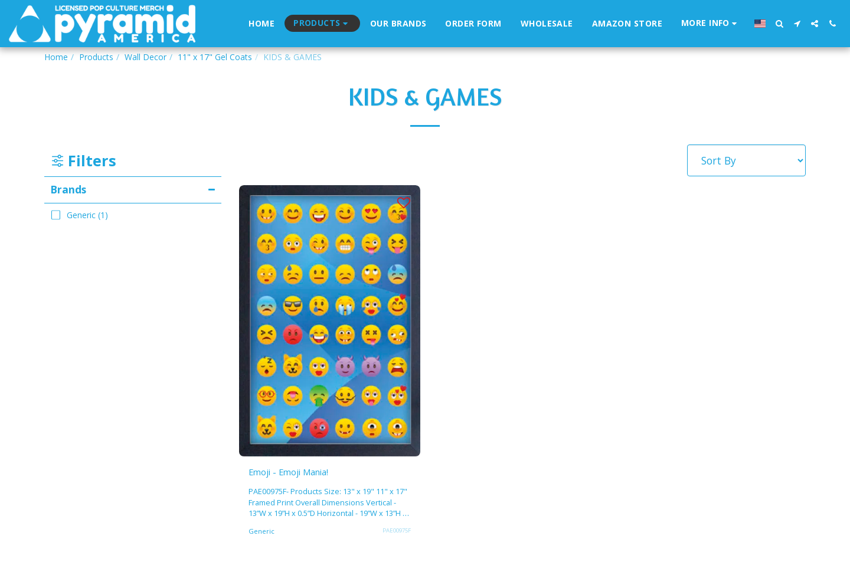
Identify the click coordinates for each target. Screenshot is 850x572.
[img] (329, 320)
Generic (261, 533)
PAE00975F (395, 532)
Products (96, 57)
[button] (710, 23)
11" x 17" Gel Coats (215, 57)
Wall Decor (145, 57)
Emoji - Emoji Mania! (299, 473)
